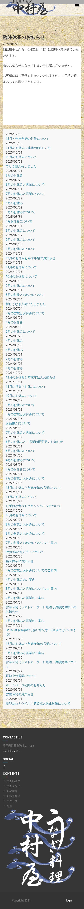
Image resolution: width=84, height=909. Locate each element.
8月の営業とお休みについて (25, 295)
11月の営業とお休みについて (26, 386)
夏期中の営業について (21, 676)
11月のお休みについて (21, 267)
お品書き (12, 791)
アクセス (12, 801)
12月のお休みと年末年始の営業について (34, 487)
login (69, 900)
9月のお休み (14, 175)
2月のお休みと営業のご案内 (25, 598)
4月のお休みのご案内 (20, 579)
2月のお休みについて (20, 239)
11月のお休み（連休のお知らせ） (29, 148)
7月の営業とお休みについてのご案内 (31, 543)
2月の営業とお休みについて (25, 478)
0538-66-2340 (11, 751)
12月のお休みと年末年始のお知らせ (30, 258)
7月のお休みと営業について (25, 194)
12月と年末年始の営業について (27, 138)
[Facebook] (4, 767)
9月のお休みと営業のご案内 (25, 653)
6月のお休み (14, 203)
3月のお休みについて (20, 230)
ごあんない (13, 786)
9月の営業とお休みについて (25, 524)
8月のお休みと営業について (25, 184)
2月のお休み (14, 359)
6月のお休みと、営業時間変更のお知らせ (34, 442)
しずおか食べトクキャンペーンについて (33, 506)
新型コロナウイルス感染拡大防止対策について (38, 703)
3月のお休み (14, 350)
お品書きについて (18, 423)
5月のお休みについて (20, 212)
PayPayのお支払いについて (25, 552)
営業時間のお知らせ (19, 694)
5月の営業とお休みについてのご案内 (31, 570)
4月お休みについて (19, 221)
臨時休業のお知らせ (19, 561)
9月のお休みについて (20, 286)
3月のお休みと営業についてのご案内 (31, 588)
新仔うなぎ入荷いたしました (26, 304)
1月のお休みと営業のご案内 (25, 621)
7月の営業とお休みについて (25, 313)
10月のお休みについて (21, 157)
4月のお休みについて (20, 460)
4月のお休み (14, 340)
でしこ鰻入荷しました (21, 166)
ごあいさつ (13, 781)
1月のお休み (14, 368)
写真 (9, 806)
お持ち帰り (13, 796)
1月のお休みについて (20, 249)
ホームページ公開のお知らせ (26, 685)
